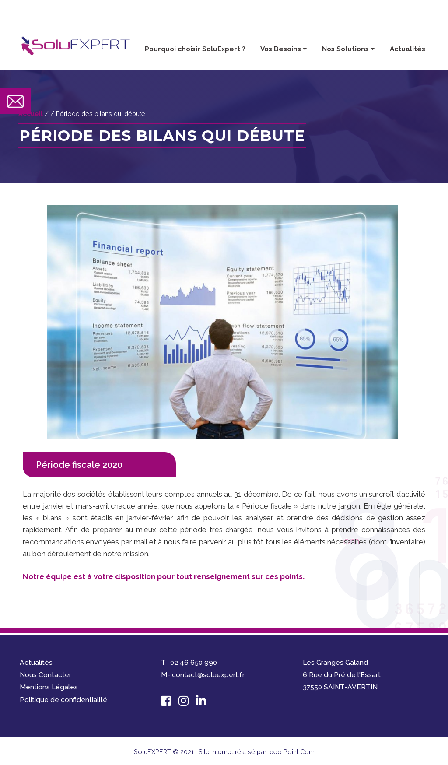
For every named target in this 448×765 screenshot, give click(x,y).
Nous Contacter (45, 674)
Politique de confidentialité (63, 699)
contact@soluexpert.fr (382, 17)
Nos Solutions (348, 49)
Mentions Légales (49, 687)
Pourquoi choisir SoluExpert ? (195, 49)
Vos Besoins (283, 49)
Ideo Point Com (291, 751)
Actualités (407, 49)
